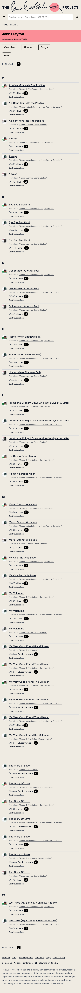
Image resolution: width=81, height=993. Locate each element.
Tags (48, 957)
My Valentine (16, 593)
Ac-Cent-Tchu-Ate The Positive (27, 85)
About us (6, 957)
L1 (26, 93)
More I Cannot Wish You (23, 504)
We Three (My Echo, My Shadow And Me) (33, 902)
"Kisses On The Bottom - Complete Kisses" (36, 89)
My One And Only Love (22, 557)
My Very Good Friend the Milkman (29, 646)
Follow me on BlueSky (46, 963)
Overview (9, 47)
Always (13, 138)
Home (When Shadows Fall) (25, 336)
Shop (14, 957)
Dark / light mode (23, 963)
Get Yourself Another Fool (24, 270)
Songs (44, 47)
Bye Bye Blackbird (19, 204)
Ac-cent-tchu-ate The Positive (26, 120)
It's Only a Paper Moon (22, 473)
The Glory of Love (19, 765)
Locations (39, 957)
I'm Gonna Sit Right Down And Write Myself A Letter (39, 402)
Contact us (7, 963)
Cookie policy (59, 957)
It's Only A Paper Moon (22, 456)
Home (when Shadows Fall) (25, 372)
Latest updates (26, 957)
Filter (6, 55)
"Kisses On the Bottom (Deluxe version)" (35, 739)
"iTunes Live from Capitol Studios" (33, 125)
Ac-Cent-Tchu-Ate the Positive (27, 103)
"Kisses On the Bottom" (28, 650)
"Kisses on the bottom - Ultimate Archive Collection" (40, 107)
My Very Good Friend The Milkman (29, 664)
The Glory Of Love (19, 783)
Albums (27, 47)
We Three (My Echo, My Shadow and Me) (33, 920)
